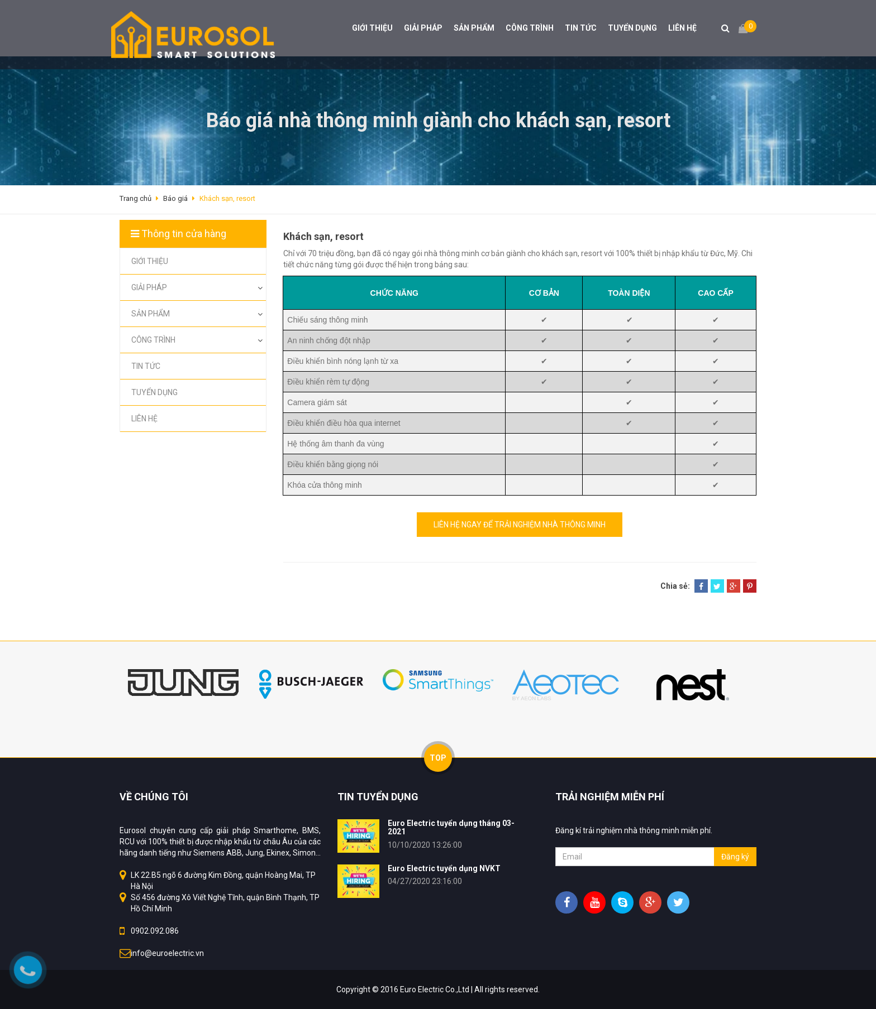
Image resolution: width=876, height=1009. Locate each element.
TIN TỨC (581, 27)
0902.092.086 (155, 930)
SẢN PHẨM (474, 27)
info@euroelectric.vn (167, 953)
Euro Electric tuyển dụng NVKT (444, 868)
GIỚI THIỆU (372, 27)
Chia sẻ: (675, 586)
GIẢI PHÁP (423, 27)
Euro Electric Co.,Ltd (434, 989)
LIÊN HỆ (682, 27)
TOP (438, 757)
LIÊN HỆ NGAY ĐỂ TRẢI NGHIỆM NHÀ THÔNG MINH (520, 524)
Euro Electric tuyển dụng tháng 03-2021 (451, 827)
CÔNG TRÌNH (530, 27)
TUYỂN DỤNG (632, 27)
